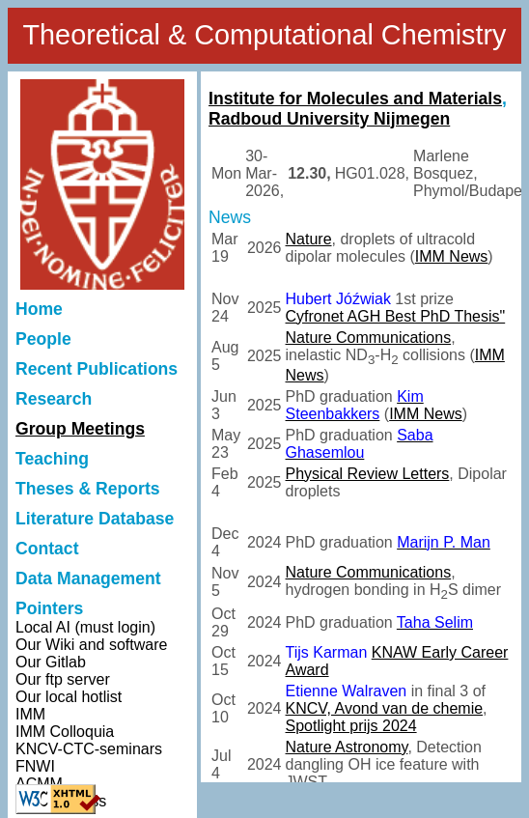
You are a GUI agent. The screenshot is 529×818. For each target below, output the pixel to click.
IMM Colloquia (64, 731)
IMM (30, 714)
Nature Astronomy (347, 747)
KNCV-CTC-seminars (88, 749)
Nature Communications (369, 337)
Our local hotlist (68, 697)
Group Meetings (80, 428)
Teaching (52, 458)
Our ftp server (62, 679)
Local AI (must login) (85, 627)
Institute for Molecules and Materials (355, 98)
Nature (309, 239)
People (43, 339)
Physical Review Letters (368, 473)
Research (53, 399)
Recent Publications (96, 369)
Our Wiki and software (91, 644)
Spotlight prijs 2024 (351, 726)
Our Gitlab (50, 662)
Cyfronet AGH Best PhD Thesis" (396, 316)
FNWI (35, 766)
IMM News (451, 256)
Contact (47, 548)
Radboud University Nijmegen (329, 118)
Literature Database (94, 518)
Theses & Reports (87, 488)
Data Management (88, 578)
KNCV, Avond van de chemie (385, 708)
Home (39, 309)
